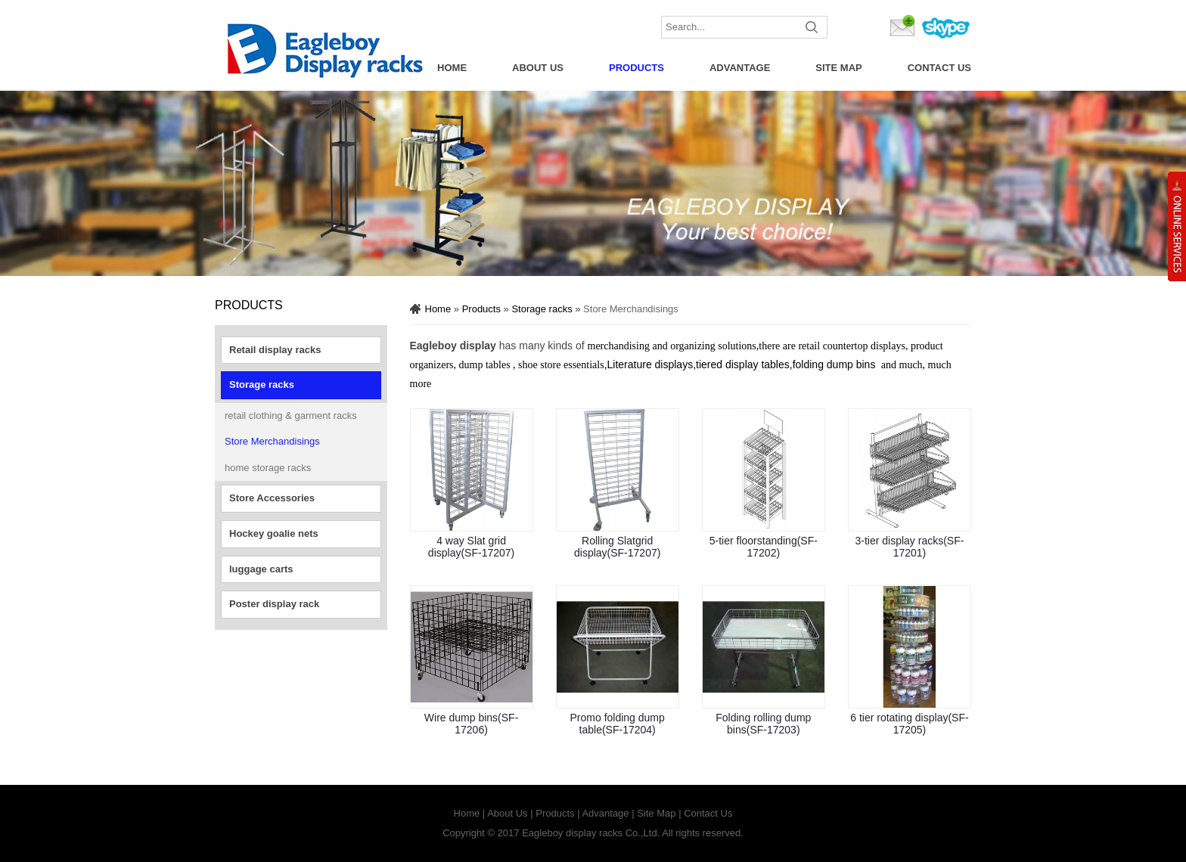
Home (452, 67)
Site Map (838, 67)
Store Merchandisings (272, 441)
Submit (812, 27)
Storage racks (261, 384)
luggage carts (261, 569)
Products (636, 67)
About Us (538, 67)
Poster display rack (274, 603)
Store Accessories (272, 498)
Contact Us (939, 67)
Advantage (739, 67)
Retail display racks (275, 349)
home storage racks (268, 467)
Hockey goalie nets (273, 533)
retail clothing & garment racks (291, 415)
